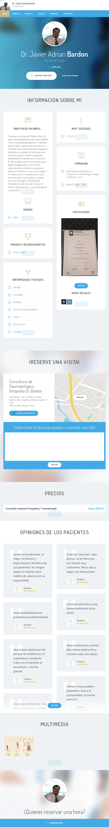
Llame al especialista (23, 413)
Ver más (81, 285)
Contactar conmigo (70, 75)
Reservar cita (54, 823)
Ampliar (80, 397)
